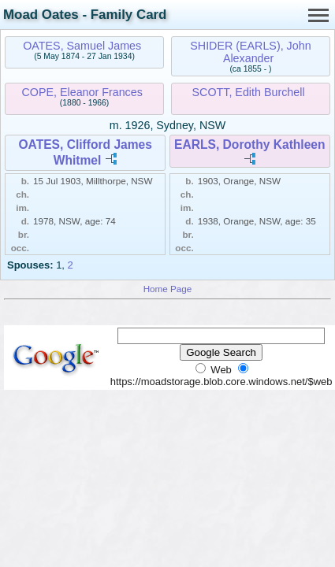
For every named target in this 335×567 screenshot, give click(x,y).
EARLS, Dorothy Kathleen (249, 144)
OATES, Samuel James (82, 45)
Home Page (167, 289)
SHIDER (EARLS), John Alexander (250, 52)
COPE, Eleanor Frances (82, 92)
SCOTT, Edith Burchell (248, 92)
